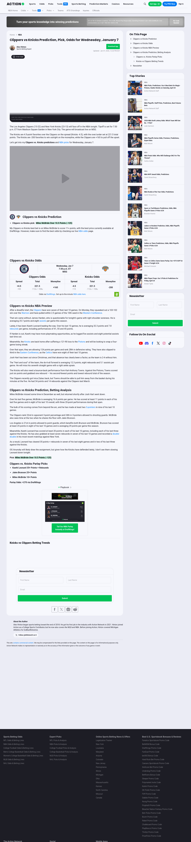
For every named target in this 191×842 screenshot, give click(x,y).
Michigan (99, 775)
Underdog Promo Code (151, 771)
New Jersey (100, 763)
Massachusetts (102, 782)
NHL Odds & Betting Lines (13, 763)
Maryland (99, 752)
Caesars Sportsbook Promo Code (155, 763)
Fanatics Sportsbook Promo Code (155, 740)
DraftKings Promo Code (151, 748)
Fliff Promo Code (149, 794)
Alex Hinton (21, 47)
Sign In (181, 4)
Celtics (49, 352)
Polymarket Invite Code (151, 782)
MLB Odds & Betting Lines (13, 759)
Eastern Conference (29, 352)
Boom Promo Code (150, 817)
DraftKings (51, 294)
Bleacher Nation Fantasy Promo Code (157, 809)
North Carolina (102, 790)
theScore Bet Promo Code (152, 767)
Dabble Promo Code (150, 798)
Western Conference (92, 313)
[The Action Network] (15, 4)
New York (100, 744)
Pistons (81, 341)
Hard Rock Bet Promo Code (153, 759)
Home (12, 35)
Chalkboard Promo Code (152, 824)
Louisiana (100, 748)
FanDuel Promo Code (150, 752)
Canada (99, 798)
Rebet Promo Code (149, 821)
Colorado (99, 759)
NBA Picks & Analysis (58, 744)
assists (43, 321)
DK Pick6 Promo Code (151, 790)
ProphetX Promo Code (151, 805)
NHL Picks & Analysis (58, 759)
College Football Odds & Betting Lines (18, 748)
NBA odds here (79, 294)
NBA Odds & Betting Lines (13, 744)
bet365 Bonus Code (150, 756)
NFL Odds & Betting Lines (13, 740)
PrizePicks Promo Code (151, 836)
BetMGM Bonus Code (151, 744)
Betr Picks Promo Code (151, 813)
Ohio (98, 779)
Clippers (37, 310)
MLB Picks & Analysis (58, 756)
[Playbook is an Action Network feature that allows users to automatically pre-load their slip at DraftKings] (71, 487)
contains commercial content (23, 643)
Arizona (99, 756)
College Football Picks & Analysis (63, 748)
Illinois (98, 771)
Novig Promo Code (149, 801)
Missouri (99, 794)
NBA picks (64, 142)
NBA (20, 35)
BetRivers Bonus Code (151, 775)
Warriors (25, 313)
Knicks (27, 341)
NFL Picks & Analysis (58, 740)
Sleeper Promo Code (150, 779)
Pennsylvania (101, 767)
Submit (65, 598)
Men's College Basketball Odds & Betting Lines (21, 752)
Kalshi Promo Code (150, 786)
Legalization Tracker (104, 740)
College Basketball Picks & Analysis (64, 752)
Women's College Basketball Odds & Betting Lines (23, 756)
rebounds (14, 329)
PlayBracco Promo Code (152, 828)
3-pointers (91, 407)
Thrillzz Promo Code (150, 832)
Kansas (99, 786)
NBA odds (83, 231)
